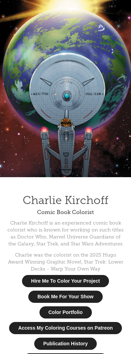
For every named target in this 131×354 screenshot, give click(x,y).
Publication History (65, 343)
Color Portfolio (66, 312)
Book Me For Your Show (65, 296)
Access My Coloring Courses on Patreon (65, 328)
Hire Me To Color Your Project (65, 281)
